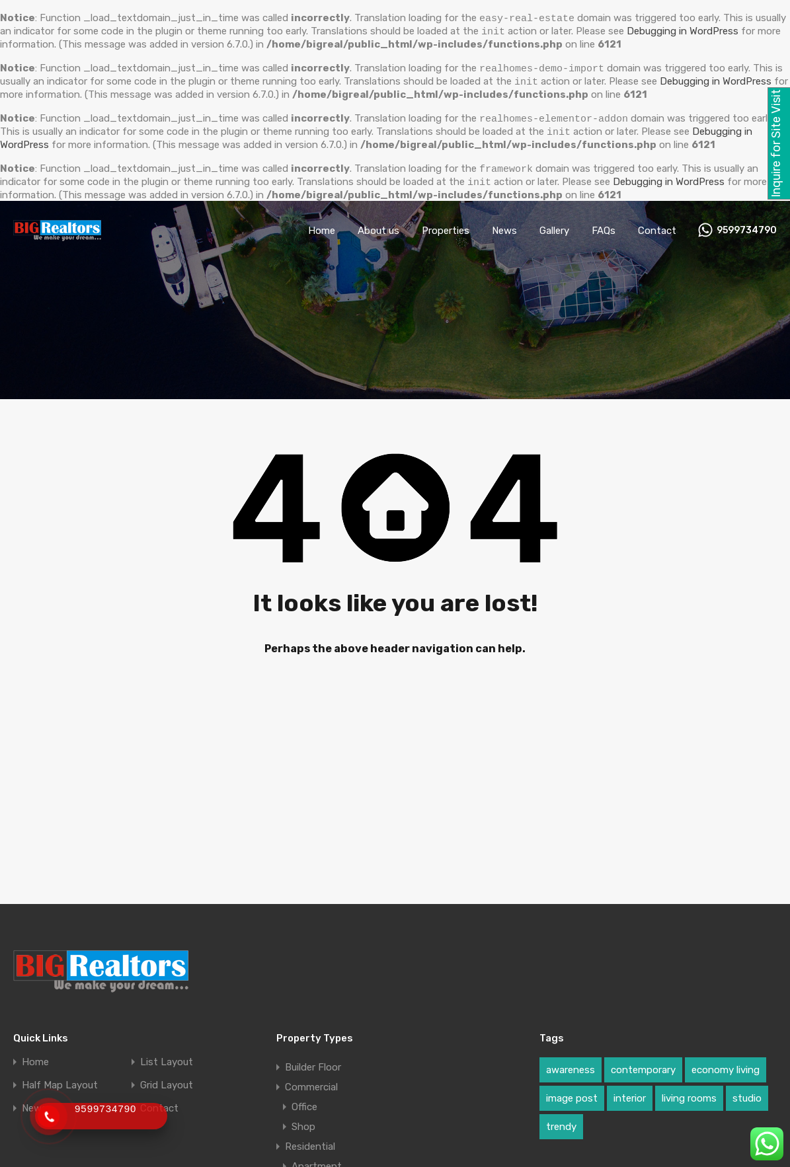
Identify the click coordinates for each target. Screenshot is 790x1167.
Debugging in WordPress (715, 80)
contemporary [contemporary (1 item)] (643, 1065)
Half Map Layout (60, 1080)
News (504, 225)
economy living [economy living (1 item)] (725, 1065)
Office (304, 1102)
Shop (303, 1121)
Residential (310, 1141)
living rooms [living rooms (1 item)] (689, 1093)
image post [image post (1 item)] (572, 1093)
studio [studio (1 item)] (747, 1093)
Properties (445, 225)
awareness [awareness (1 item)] (570, 1065)
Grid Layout (166, 1080)
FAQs (603, 225)
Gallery (554, 225)
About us (378, 225)
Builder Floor (313, 1062)
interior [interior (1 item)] (629, 1093)
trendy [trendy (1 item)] (561, 1121)
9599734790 (747, 225)
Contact (657, 225)
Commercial (311, 1082)
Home (321, 225)
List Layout (166, 1057)
